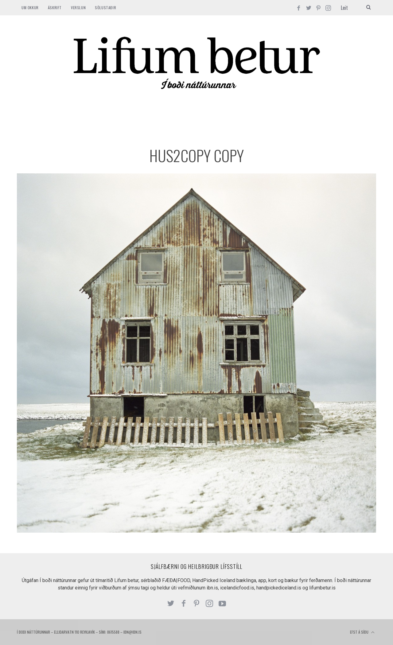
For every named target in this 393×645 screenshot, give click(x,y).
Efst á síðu (362, 632)
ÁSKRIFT (55, 7)
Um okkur (30, 7)
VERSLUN (78, 7)
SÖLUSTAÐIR (105, 7)
